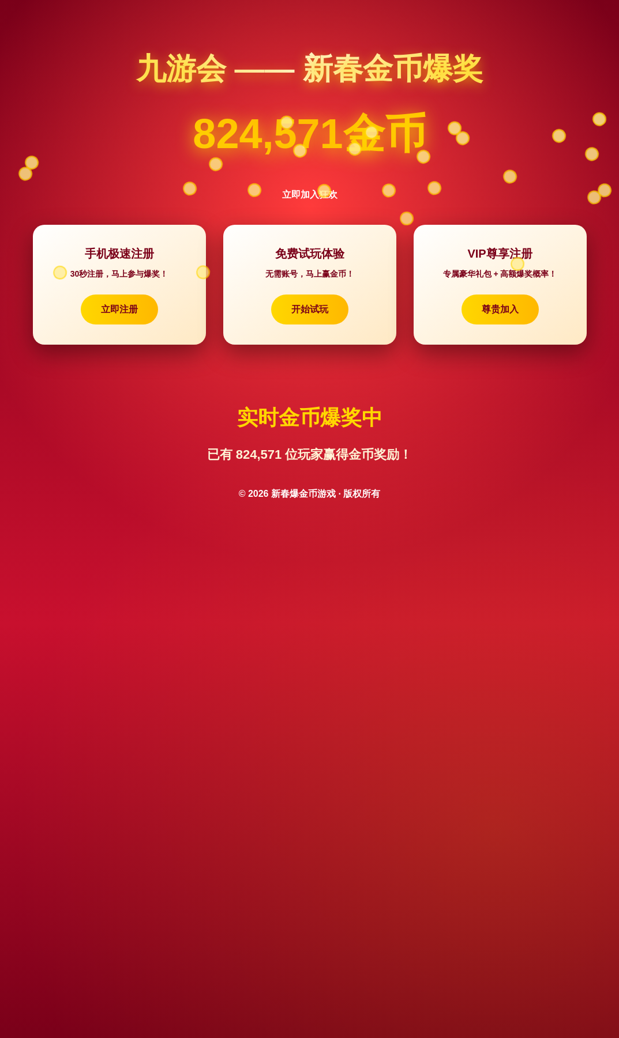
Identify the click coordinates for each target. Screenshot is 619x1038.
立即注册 (119, 309)
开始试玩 (309, 309)
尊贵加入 (500, 309)
